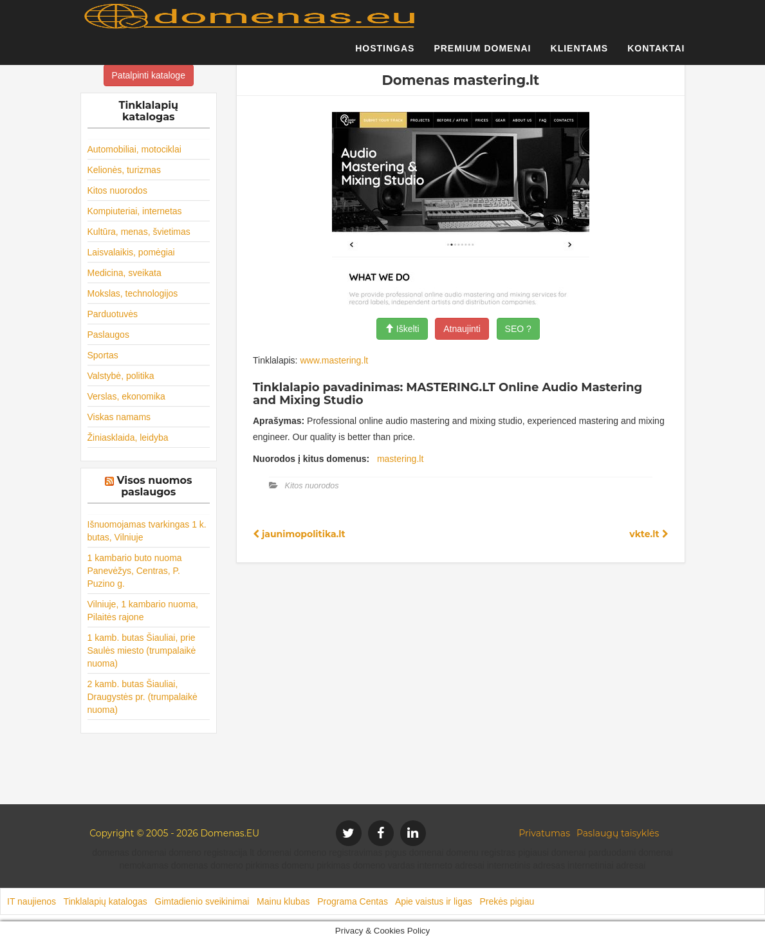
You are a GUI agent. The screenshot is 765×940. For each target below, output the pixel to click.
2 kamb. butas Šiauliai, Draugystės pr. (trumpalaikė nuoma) (143, 697)
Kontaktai (656, 55)
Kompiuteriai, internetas (135, 211)
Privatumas (544, 833)
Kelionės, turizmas (124, 170)
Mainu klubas (283, 901)
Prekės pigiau (506, 901)
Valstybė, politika (121, 376)
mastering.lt (400, 459)
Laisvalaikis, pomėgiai (131, 252)
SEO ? (518, 329)
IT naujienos (31, 901)
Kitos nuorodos (117, 190)
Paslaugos (108, 334)
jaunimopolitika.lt (299, 534)
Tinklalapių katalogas (105, 901)
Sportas (103, 355)
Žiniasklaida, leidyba (128, 437)
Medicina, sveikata (124, 273)
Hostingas (384, 55)
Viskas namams (119, 417)
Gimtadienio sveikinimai (201, 901)
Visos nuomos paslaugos (154, 486)
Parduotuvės (113, 314)
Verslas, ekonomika (126, 396)
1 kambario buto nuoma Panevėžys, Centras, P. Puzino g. (135, 571)
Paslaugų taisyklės (617, 833)
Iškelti (402, 329)
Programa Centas (352, 901)
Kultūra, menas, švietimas (139, 231)
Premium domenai (482, 55)
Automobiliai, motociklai (134, 149)
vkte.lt (648, 534)
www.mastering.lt (334, 360)
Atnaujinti (462, 329)
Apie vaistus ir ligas (433, 901)
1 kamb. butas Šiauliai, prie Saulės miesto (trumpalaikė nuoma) (142, 650)
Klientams (580, 55)
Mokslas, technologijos (133, 293)
